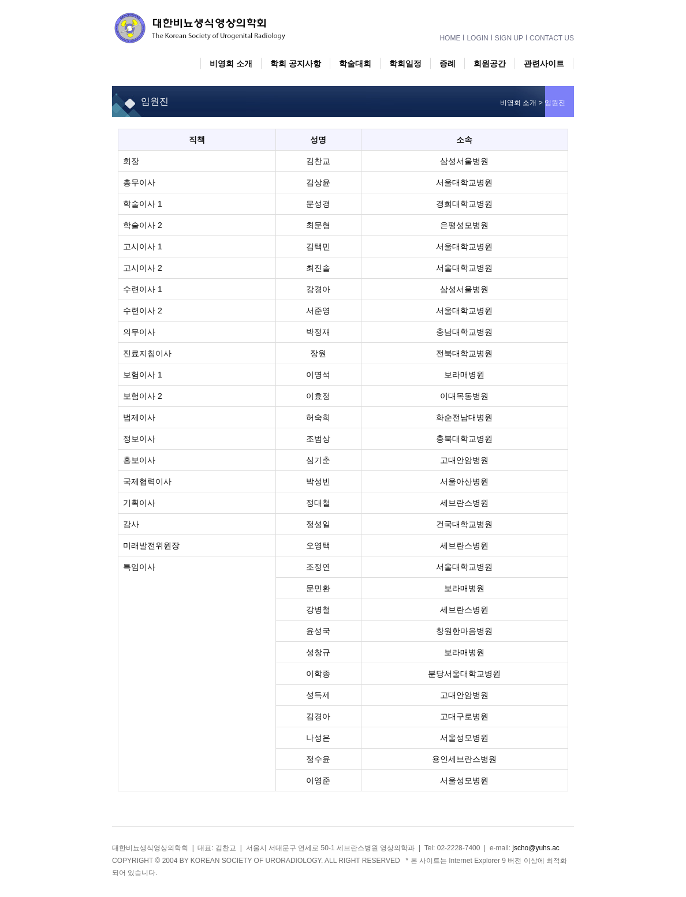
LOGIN (477, 37)
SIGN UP (509, 37)
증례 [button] (447, 63)
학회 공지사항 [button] (295, 63)
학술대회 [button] (355, 63)
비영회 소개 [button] (231, 63)
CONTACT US (552, 37)
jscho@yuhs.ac (536, 848)
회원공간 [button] (490, 63)
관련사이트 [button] (544, 63)
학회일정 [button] (405, 63)
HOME (449, 37)
